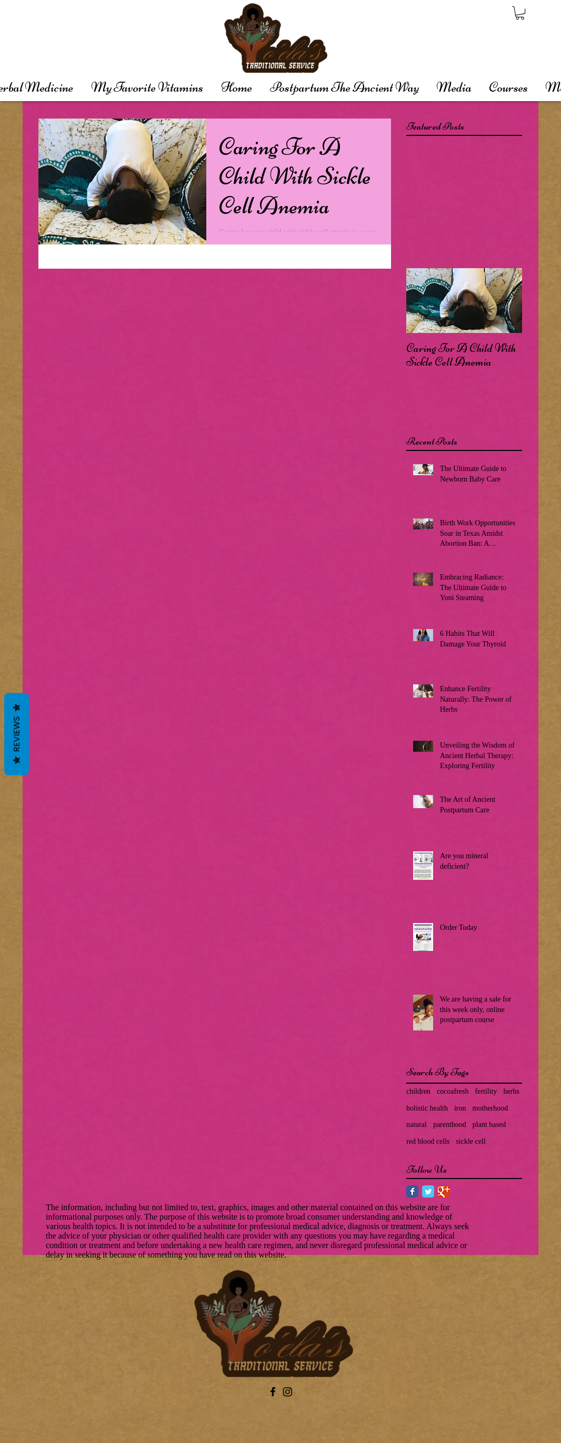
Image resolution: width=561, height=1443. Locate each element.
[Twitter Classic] (428, 1191)
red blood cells (427, 1141)
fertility (486, 1091)
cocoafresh (453, 1091)
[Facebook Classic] (412, 1191)
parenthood (449, 1124)
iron (460, 1108)
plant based (489, 1124)
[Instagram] (288, 1392)
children (418, 1091)
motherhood (490, 1108)
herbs (511, 1091)
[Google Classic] (444, 1191)
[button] (520, 12)
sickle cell (470, 1141)
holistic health (427, 1108)
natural (416, 1124)
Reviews (17, 733)
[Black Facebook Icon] (273, 1392)
